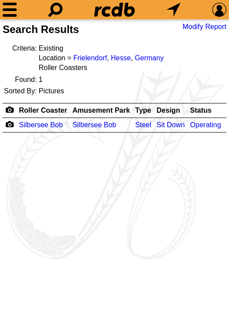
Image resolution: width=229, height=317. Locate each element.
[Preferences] (219, 10)
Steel (143, 125)
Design (168, 110)
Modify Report (204, 26)
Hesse (121, 58)
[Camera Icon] (9, 124)
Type (143, 110)
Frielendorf (90, 58)
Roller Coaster (43, 110)
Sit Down (171, 125)
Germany (149, 58)
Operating (205, 125)
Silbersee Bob (41, 125)
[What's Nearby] (173, 10)
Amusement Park (101, 110)
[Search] (55, 10)
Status (201, 110)
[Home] (114, 10)
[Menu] (10, 10)
